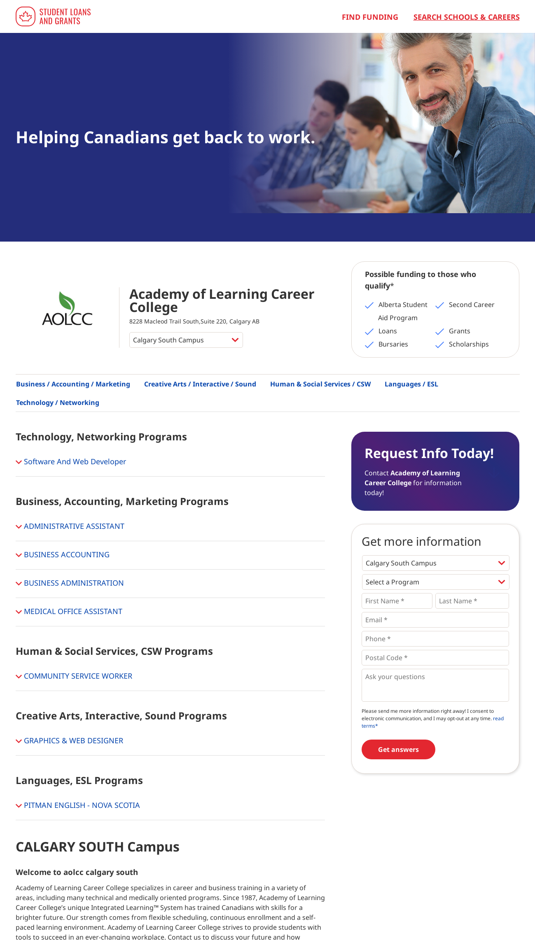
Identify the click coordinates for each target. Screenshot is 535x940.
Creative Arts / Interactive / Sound (200, 384)
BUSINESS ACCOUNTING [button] (63, 555)
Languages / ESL (411, 384)
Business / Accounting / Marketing (73, 384)
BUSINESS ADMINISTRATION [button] (70, 583)
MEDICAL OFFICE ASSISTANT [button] (69, 612)
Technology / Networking (57, 402)
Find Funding (370, 17)
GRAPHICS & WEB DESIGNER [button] (69, 741)
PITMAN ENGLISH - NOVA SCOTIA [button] (78, 805)
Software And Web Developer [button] (71, 462)
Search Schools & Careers (467, 17)
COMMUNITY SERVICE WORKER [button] (74, 676)
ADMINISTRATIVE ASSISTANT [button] (70, 526)
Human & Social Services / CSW (320, 384)
